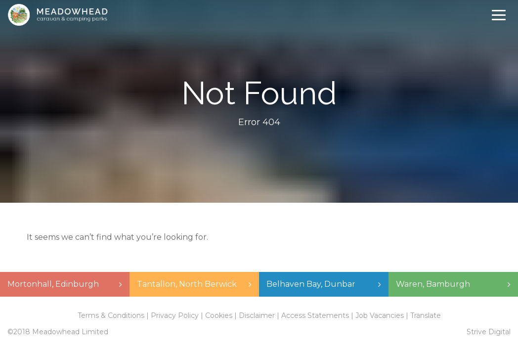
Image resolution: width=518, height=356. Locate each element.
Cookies (218, 315)
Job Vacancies (379, 315)
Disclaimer (257, 315)
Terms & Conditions (111, 315)
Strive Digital (489, 331)
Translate (425, 315)
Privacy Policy (175, 315)
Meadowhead (57, 15)
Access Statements (315, 315)
